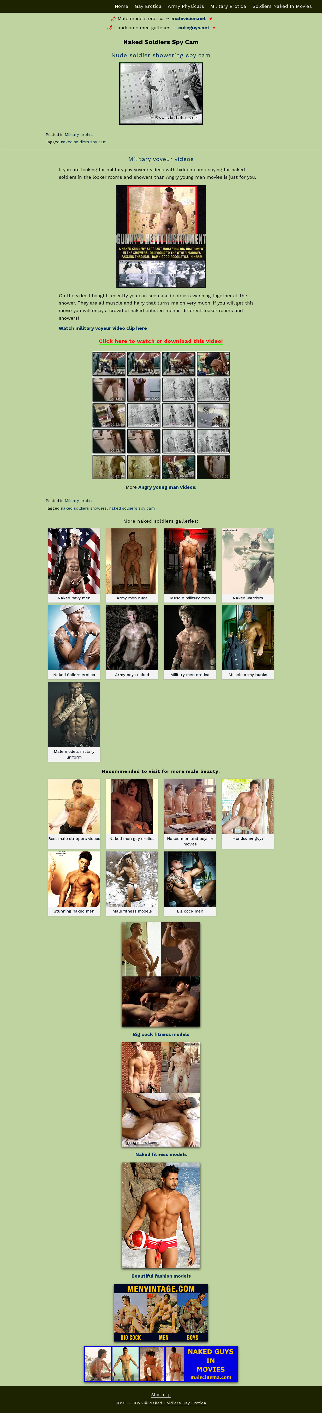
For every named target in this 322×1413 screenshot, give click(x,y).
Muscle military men (190, 564)
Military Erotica (228, 6)
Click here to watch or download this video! (161, 341)
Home (121, 6)
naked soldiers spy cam (83, 142)
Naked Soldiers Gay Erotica (177, 1402)
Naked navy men (74, 564)
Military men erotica (190, 641)
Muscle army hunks (248, 641)
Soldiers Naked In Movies (282, 6)
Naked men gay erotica (132, 810)
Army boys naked (132, 641)
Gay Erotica (148, 6)
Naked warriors (248, 564)
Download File (132, 65)
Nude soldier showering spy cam (161, 55)
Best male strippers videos (74, 810)
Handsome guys (248, 809)
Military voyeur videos (161, 159)
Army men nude (132, 564)
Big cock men (190, 882)
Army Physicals (186, 6)
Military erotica (79, 134)
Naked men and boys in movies (190, 812)
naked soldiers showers (84, 508)
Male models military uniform (74, 720)
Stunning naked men (74, 882)
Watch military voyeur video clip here (103, 328)
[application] (161, 93)
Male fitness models (132, 882)
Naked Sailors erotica (74, 641)
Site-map (161, 1394)
